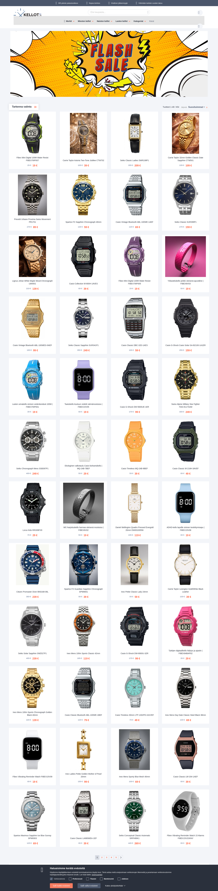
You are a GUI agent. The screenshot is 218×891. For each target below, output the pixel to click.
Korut (151, 21)
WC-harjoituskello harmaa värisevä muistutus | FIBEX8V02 (112, 495)
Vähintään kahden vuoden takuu (150, 3)
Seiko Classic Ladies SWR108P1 (151, 153)
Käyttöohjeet (71, 859)
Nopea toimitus (94, 3)
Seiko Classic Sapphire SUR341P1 (112, 325)
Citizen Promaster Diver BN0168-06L (72, 553)
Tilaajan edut (93, 863)
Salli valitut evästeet (89, 886)
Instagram (179, 859)
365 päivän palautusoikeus (68, 3)
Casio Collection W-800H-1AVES (112, 268)
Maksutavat (35, 859)
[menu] (109, 20)
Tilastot (93, 879)
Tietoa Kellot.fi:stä (95, 855)
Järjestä (184, 104)
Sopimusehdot (97, 875)
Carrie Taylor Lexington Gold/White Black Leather (191, 553)
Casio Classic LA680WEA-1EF (112, 783)
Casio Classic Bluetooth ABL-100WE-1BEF (111, 667)
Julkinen (125, 879)
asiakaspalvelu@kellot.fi (126, 855)
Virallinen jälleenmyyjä (119, 3)
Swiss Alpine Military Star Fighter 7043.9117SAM (191, 381)
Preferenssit (77, 879)
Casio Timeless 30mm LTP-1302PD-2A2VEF (151, 667)
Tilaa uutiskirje (93, 859)
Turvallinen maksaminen (40, 863)
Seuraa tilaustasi (73, 855)
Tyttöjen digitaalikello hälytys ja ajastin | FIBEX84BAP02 (191, 610)
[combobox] (115, 12)
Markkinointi (109, 879)
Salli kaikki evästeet (61, 886)
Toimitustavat (35, 855)
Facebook (179, 855)
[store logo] (28, 12)
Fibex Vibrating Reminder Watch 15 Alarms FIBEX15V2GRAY (191, 782)
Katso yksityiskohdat (114, 886)
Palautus (69, 863)
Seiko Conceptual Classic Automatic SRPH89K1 (151, 782)
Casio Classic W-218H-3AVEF (191, 440)
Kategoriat (138, 21)
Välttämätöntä (59, 879)
